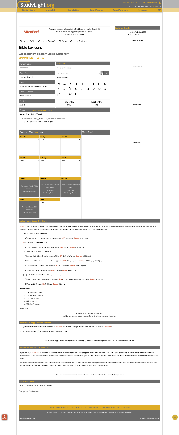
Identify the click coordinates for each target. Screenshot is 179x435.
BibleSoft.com (129, 341)
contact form (128, 412)
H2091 (96, 261)
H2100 (98, 279)
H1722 (48, 86)
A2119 (26, 298)
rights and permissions (89, 407)
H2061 (77, 247)
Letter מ (83, 41)
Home (23, 41)
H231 (82, 238)
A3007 (26, 304)
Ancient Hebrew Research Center (82, 316)
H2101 (61, 284)
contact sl (105, 407)
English (51, 41)
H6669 (70, 270)
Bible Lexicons (37, 41)
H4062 (78, 266)
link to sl (125, 407)
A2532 (26, 301)
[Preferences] (159, 10)
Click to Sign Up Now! (148, 2)
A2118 (26, 295)
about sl (116, 407)
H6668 (84, 256)
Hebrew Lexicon (67, 41)
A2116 (26, 292)
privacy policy (69, 407)
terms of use (55, 407)
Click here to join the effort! (74, 34)
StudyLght (32, 4)
